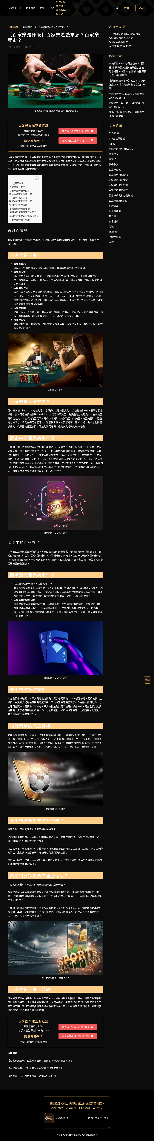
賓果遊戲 (114, 221)
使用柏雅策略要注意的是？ (22, 212)
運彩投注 (114, 232)
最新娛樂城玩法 (61, 12)
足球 (111, 226)
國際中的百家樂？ (21, 197)
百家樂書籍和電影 (118, 180)
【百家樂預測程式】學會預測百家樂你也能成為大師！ (36, 1068)
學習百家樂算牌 (61, 4)
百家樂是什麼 (14, 7)
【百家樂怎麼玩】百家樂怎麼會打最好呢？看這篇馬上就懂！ (40, 1060)
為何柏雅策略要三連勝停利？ (24, 215)
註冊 (126, 7)
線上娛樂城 (115, 211)
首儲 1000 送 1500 (121, 46)
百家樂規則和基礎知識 (121, 195)
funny (112, 143)
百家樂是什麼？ (17, 186)
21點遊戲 (114, 133)
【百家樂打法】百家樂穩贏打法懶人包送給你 (32, 1076)
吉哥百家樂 (18, 183)
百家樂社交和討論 (118, 185)
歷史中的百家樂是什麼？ (21, 194)
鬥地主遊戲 (115, 237)
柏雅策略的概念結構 (19, 208)
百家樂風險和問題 (118, 200)
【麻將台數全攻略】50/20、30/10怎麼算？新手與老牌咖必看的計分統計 (127, 84)
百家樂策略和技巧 (118, 190)
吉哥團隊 (30, 7)
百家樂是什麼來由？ (19, 190)
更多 (47, 7)
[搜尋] (117, 8)
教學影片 (114, 164)
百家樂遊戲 (43, 1006)
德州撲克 (114, 154)
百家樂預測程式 (81, 1006)
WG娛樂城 (62, 1118)
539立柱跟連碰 (117, 138)
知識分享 (114, 206)
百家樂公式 (115, 169)
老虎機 (112, 216)
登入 (141, 7)
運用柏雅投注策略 (18, 204)
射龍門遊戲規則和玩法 (121, 148)
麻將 (111, 242)
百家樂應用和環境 (118, 174)
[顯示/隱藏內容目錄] (35, 179)
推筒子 (112, 159)
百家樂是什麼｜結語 (19, 219)
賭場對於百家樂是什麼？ (21, 201)
